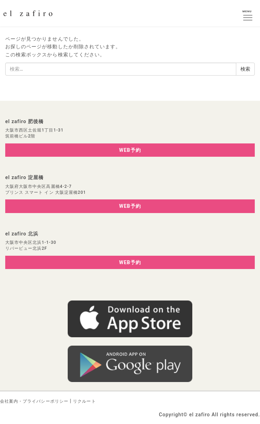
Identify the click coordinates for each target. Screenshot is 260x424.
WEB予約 (130, 150)
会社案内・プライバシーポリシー (34, 401)
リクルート (84, 401)
